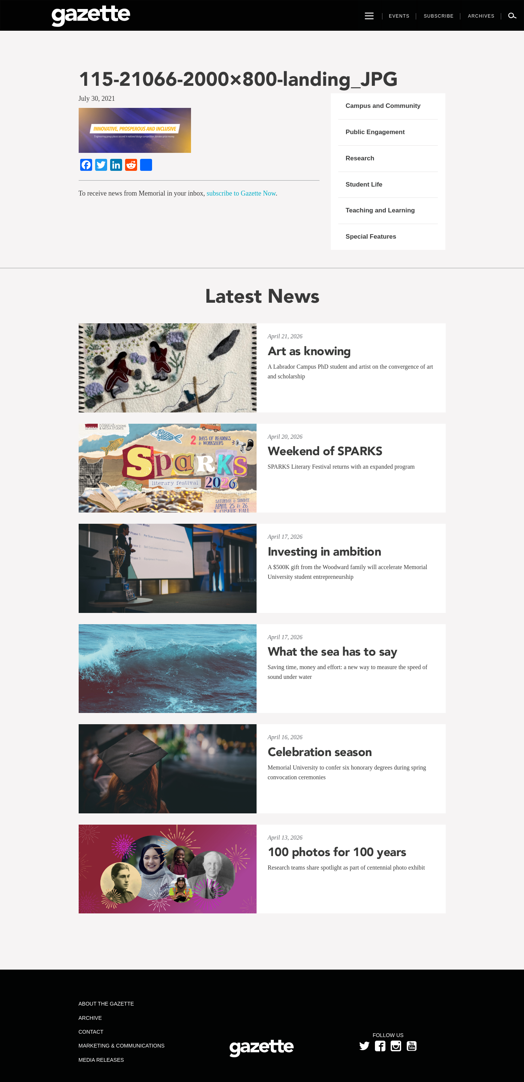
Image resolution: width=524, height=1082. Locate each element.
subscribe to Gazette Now (241, 193)
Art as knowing (309, 351)
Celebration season (320, 752)
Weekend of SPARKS (325, 451)
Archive (90, 1018)
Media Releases (101, 1060)
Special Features (371, 236)
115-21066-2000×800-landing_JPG (238, 79)
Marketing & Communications (121, 1046)
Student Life (364, 184)
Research (360, 158)
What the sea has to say (332, 651)
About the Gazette (106, 1004)
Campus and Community (383, 105)
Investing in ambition (324, 551)
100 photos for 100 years (337, 852)
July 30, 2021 (97, 98)
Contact (90, 1032)
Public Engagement (375, 132)
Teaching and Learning (380, 210)
